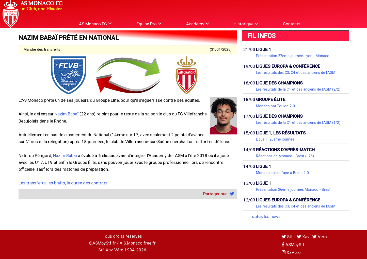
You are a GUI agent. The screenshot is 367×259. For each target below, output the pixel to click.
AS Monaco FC (95, 23)
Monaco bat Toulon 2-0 (275, 106)
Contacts (291, 23)
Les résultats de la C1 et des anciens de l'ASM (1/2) (298, 122)
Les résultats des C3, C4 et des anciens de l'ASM (295, 73)
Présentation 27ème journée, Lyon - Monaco (292, 56)
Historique (246, 23)
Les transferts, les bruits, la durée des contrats (63, 182)
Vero (319, 236)
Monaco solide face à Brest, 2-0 (282, 173)
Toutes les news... (267, 216)
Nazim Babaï (66, 113)
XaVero (291, 252)
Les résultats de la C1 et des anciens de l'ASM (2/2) (298, 89)
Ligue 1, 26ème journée (275, 139)
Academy (197, 23)
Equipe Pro (149, 23)
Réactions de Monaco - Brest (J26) (285, 156)
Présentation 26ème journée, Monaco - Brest (293, 189)
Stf (288, 236)
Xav (303, 236)
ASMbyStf (293, 244)
